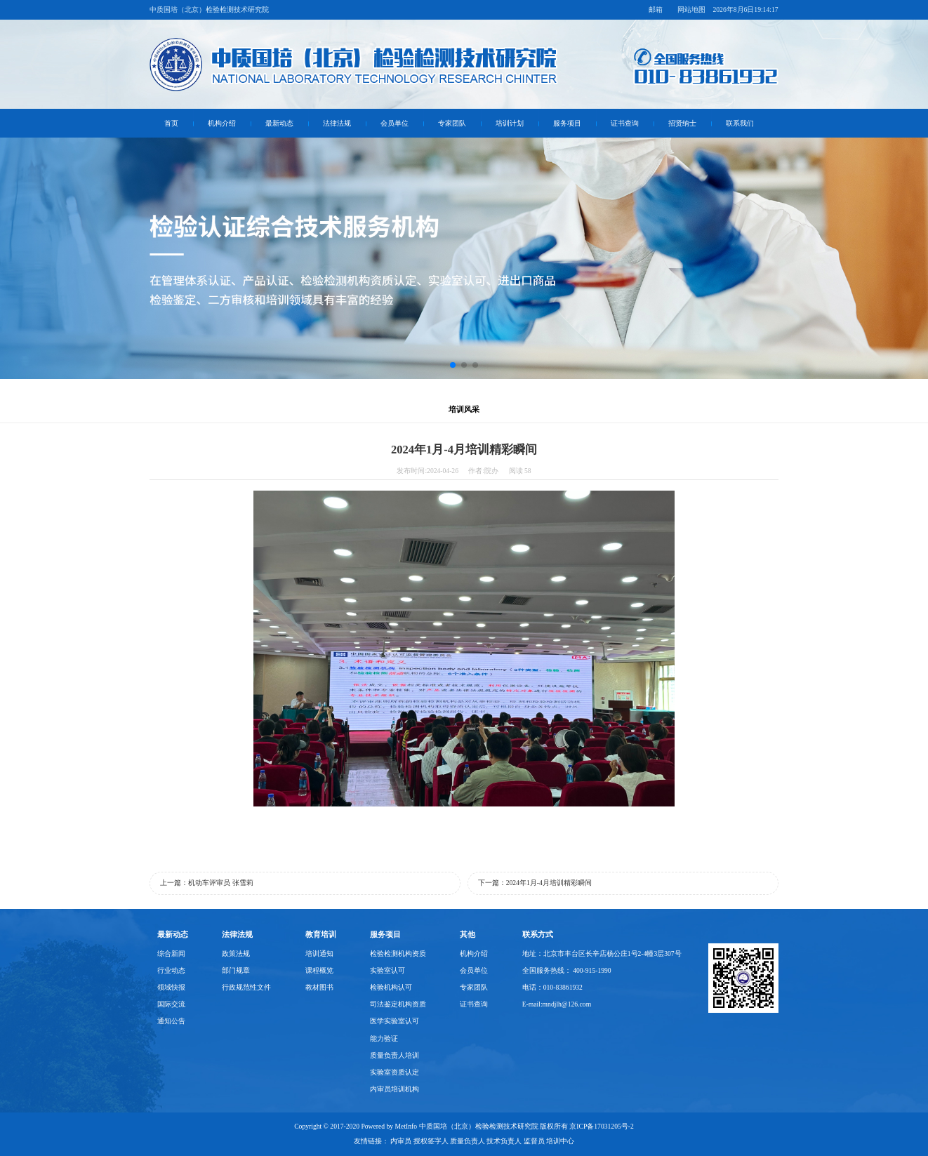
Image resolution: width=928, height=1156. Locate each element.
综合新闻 (171, 953)
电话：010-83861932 (552, 987)
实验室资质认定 (394, 1072)
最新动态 (279, 123)
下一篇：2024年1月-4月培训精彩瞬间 (535, 882)
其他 (467, 934)
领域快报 (171, 987)
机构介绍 (222, 123)
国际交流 (171, 1004)
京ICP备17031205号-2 (601, 1126)
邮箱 (656, 9)
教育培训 (320, 934)
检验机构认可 (391, 987)
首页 (171, 123)
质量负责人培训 (394, 1055)
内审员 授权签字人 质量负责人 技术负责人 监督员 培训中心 (482, 1141)
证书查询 (625, 123)
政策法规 (236, 953)
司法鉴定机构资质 (398, 1004)
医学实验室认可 (394, 1021)
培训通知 (319, 953)
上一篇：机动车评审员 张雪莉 (206, 882)
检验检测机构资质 (398, 953)
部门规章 (236, 970)
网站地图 (691, 9)
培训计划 (510, 123)
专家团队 (452, 123)
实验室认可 (387, 970)
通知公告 (171, 1021)
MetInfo (406, 1126)
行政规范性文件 (246, 987)
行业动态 (171, 970)
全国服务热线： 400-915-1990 (566, 970)
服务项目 (567, 123)
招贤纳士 (682, 123)
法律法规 (337, 123)
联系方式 (537, 934)
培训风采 (464, 409)
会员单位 (394, 123)
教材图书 (319, 987)
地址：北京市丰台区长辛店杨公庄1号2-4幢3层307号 (602, 953)
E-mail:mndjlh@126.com (556, 1004)
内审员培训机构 (394, 1089)
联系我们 (740, 123)
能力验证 (384, 1038)
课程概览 (319, 970)
